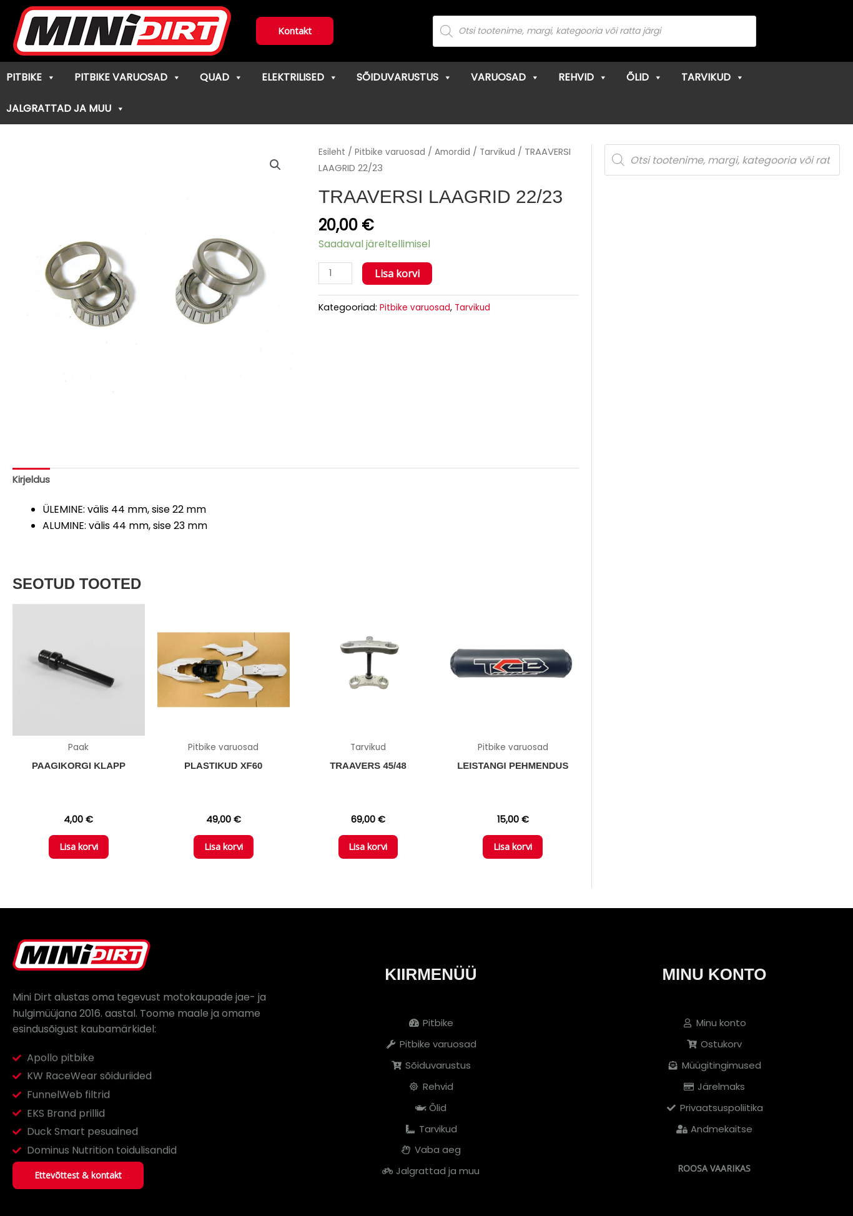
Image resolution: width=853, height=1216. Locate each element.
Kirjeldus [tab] (32, 480)
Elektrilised (300, 77)
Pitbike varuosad (127, 77)
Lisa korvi (399, 289)
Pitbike (31, 77)
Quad (221, 77)
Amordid (391, 168)
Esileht (332, 152)
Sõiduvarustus (404, 77)
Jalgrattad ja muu (65, 108)
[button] (275, 165)
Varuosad (505, 77)
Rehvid (583, 77)
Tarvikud (712, 77)
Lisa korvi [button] (78, 853)
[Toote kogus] (336, 289)
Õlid (644, 77)
